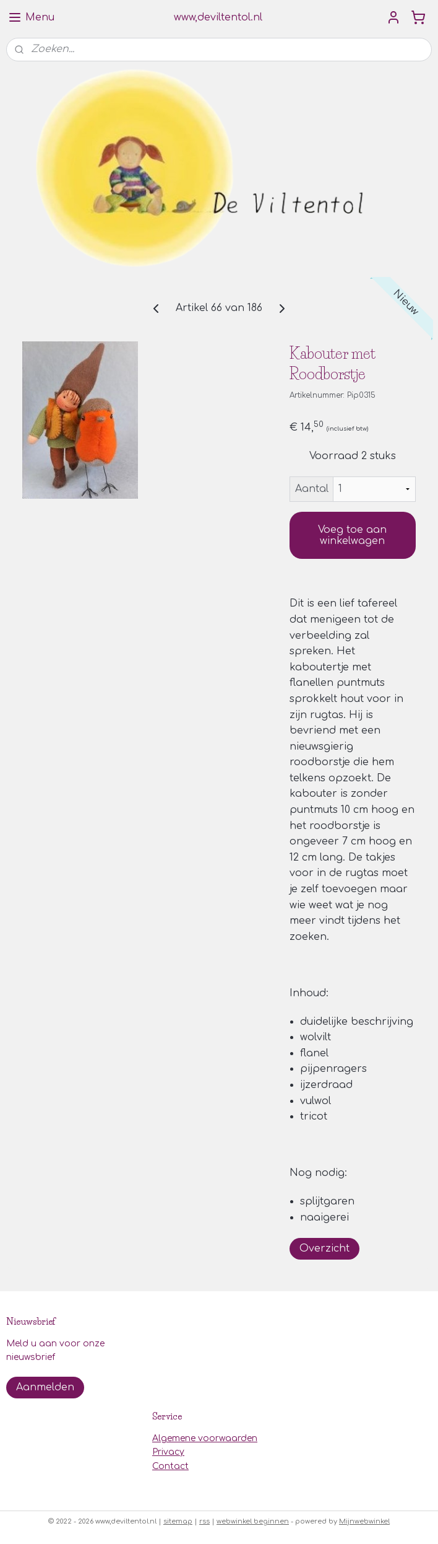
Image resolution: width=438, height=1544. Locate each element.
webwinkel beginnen (253, 1521)
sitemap (177, 1521)
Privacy (168, 1452)
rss (204, 1521)
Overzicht (324, 1248)
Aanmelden (45, 1387)
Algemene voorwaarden (204, 1438)
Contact (170, 1466)
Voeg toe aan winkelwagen (352, 535)
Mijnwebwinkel (364, 1521)
